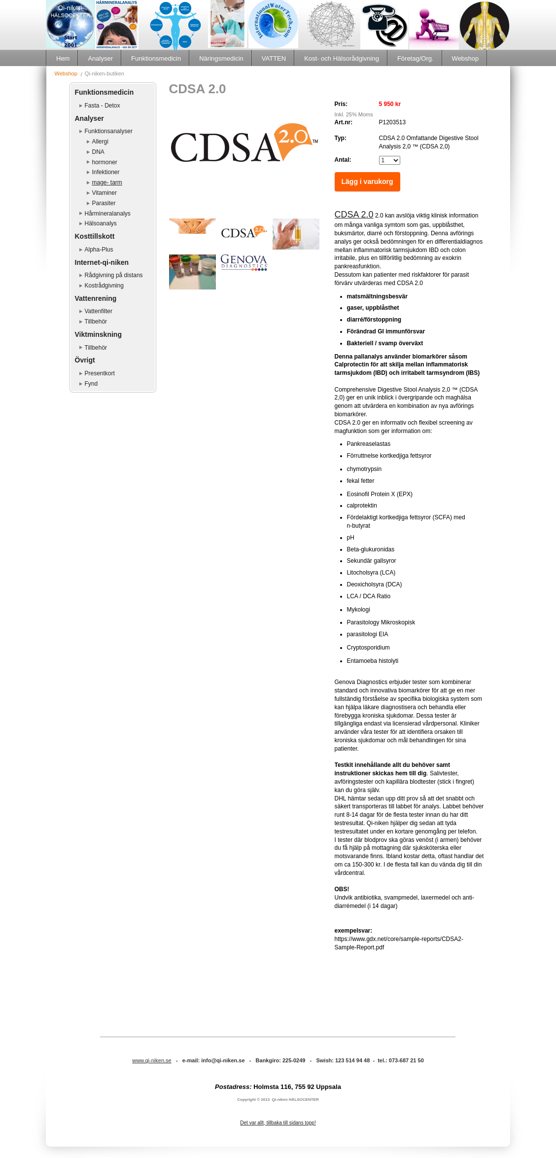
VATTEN (274, 58)
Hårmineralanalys (108, 213)
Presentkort (100, 373)
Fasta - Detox (102, 105)
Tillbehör (96, 321)
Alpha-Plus (99, 249)
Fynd (91, 383)
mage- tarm (107, 182)
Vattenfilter (98, 311)
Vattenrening (96, 298)
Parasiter (104, 203)
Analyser (100, 58)
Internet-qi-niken (102, 262)
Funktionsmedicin (156, 58)
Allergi (100, 141)
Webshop (465, 58)
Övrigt (85, 360)
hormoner (104, 162)
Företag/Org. (415, 58)
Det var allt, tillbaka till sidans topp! (277, 1122)
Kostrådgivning (104, 285)
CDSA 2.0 (354, 214)
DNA (98, 151)
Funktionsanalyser (109, 131)
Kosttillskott (95, 236)
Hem (63, 58)
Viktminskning (98, 334)
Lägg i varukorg (367, 181)
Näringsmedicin (221, 58)
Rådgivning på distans (114, 275)
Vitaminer (104, 192)
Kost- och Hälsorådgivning (341, 58)
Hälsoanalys (101, 223)
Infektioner (106, 172)
